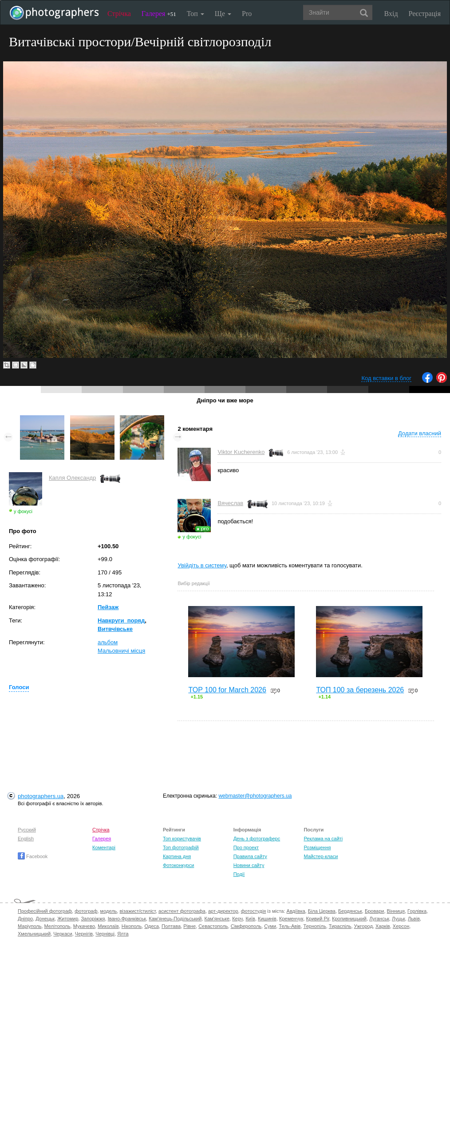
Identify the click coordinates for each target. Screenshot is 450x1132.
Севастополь (213, 926)
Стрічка (119, 13)
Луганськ (379, 918)
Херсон (401, 926)
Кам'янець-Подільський (175, 918)
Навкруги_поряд (121, 620)
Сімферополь (246, 926)
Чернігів (84, 933)
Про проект (246, 847)
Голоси (19, 687)
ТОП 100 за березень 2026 (360, 690)
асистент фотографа (181, 911)
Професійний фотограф (45, 911)
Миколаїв (108, 926)
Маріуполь (29, 926)
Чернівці (104, 933)
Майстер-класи (321, 856)
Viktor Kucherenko (240, 452)
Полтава (171, 926)
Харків (382, 926)
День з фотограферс (256, 838)
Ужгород (363, 926)
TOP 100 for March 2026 (227, 690)
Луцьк (398, 918)
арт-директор (223, 911)
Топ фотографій (181, 847)
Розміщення (317, 847)
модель (108, 911)
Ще (223, 13)
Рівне (189, 926)
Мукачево (84, 926)
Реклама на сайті (323, 838)
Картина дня (177, 856)
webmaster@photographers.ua (255, 796)
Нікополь (132, 926)
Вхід (391, 13)
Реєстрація (425, 13)
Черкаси (62, 933)
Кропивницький (349, 918)
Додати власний (419, 433)
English (26, 838)
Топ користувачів (182, 838)
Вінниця (396, 911)
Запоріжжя (93, 918)
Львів (414, 918)
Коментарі (103, 847)
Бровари (374, 911)
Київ (250, 918)
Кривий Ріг (317, 918)
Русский (27, 829)
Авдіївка (296, 911)
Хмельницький (34, 933)
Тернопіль (315, 926)
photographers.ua (40, 796)
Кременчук (291, 918)
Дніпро (25, 918)
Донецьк (45, 918)
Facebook (32, 856)
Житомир (67, 918)
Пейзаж (108, 607)
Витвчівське (115, 629)
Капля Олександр (72, 477)
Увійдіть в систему (202, 565)
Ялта (122, 933)
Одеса (151, 926)
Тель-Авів (289, 926)
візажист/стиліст (137, 911)
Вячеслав (230, 503)
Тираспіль (340, 926)
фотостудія (253, 911)
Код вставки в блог (386, 378)
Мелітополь (57, 926)
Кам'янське (217, 918)
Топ (195, 13)
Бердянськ (350, 911)
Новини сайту (248, 865)
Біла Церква (322, 911)
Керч (237, 918)
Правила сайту (250, 856)
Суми (270, 926)
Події (239, 874)
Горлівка (416, 911)
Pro (247, 13)
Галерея (159, 13)
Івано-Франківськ (127, 918)
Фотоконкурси (178, 865)
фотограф (86, 911)
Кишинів (267, 918)
